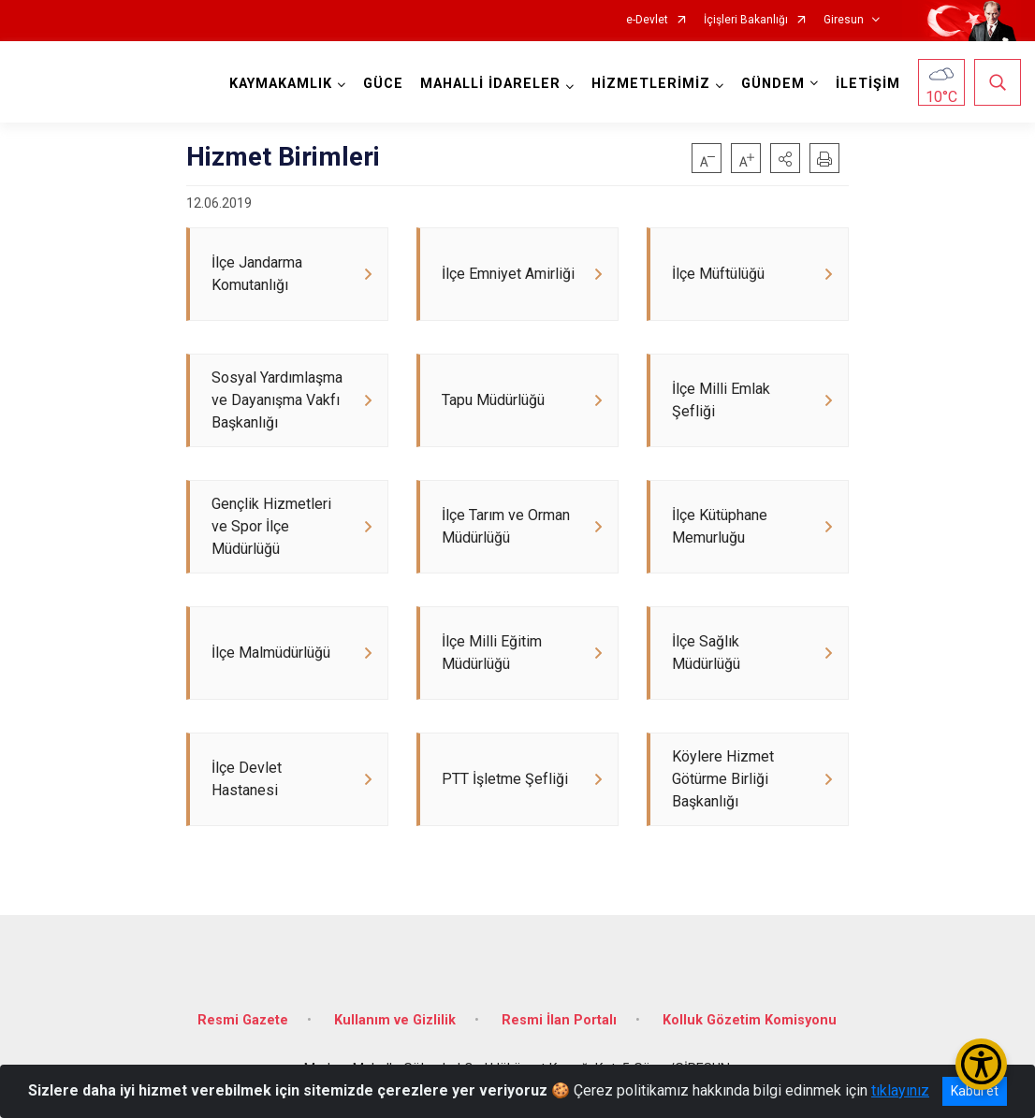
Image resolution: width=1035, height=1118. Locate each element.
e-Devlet (647, 20)
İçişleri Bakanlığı (746, 20)
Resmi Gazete (242, 1020)
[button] (785, 158)
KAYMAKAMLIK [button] (280, 84)
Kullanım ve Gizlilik (395, 1020)
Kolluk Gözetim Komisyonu (750, 1020)
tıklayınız (900, 1090)
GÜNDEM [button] (773, 84)
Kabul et (975, 1090)
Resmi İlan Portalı (559, 1020)
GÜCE (383, 84)
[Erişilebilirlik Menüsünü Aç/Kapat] (981, 1064)
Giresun (844, 20)
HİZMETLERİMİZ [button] (650, 84)
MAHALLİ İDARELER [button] (490, 84)
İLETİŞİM (868, 84)
